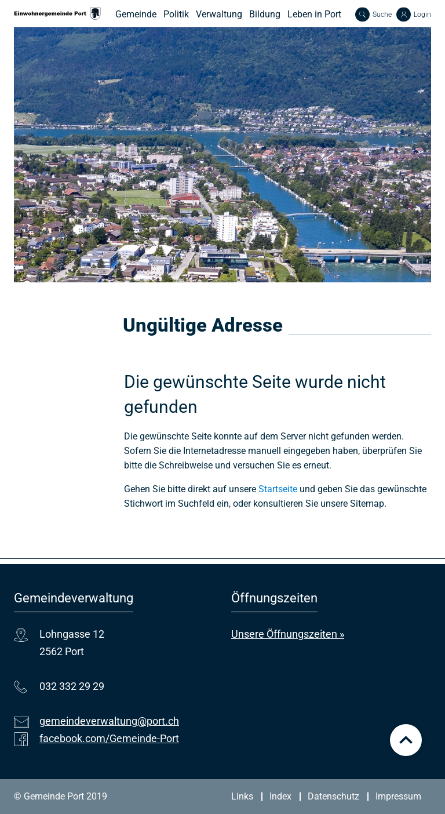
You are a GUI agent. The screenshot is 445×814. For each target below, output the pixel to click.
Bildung (264, 14)
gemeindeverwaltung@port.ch (109, 721)
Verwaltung (219, 14)
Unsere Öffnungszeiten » (287, 634)
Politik (176, 14)
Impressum (398, 796)
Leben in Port (314, 14)
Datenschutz (333, 796)
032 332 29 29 (71, 686)
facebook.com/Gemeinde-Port (109, 738)
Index (280, 796)
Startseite (277, 489)
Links (242, 796)
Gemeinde (135, 14)
